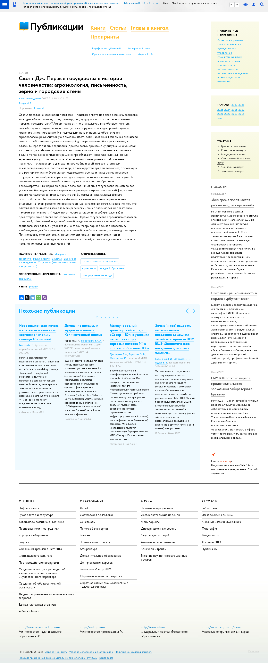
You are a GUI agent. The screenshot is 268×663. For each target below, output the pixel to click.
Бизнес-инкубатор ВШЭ (95, 569)
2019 (234, 114)
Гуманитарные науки (233, 146)
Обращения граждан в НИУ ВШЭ (40, 549)
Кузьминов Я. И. (164, 359)
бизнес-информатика (230, 40)
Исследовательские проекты (160, 515)
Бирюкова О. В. (137, 354)
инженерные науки (229, 61)
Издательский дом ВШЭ (217, 515)
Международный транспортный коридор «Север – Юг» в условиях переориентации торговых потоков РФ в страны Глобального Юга (129, 336)
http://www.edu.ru (153, 627)
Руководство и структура (36, 515)
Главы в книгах (150, 27)
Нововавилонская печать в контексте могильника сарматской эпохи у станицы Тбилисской (39, 332)
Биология (57, 258)
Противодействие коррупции (39, 562)
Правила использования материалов (111, 54)
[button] (97, 317)
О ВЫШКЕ (26, 501)
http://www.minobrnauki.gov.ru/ (39, 627)
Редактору (253, 651)
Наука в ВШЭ (145, 54)
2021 (220, 114)
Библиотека (210, 508)
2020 (227, 114)
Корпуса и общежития (34, 535)
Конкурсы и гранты (153, 549)
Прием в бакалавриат (94, 528)
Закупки (24, 542)
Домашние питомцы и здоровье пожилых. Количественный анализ (83, 330)
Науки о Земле (41, 258)
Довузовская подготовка (97, 515)
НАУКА (146, 501)
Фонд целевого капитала (35, 555)
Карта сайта (106, 658)
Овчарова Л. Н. (182, 359)
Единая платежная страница (37, 604)
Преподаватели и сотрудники (39, 528)
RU (232, 4)
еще (220, 118)
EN (237, 4)
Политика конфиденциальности (133, 652)
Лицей (84, 508)
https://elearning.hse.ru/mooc (221, 627)
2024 (227, 109)
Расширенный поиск (138, 48)
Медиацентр (210, 535)
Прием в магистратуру (95, 542)
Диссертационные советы (158, 528)
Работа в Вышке (29, 611)
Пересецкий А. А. (91, 340)
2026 (241, 104)
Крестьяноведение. (30, 98)
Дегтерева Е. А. (118, 354)
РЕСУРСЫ (209, 501)
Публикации (56, 26)
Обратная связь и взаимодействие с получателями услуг (104, 584)
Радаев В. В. (161, 362)
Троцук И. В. (25, 103)
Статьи (118, 27)
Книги (98, 27)
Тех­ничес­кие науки (232, 171)
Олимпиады (87, 522)
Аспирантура (88, 549)
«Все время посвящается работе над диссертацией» (232, 202)
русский (33, 286)
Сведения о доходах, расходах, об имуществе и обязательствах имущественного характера (42, 573)
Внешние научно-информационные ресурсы (164, 557)
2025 (220, 109)
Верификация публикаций (106, 48)
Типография (210, 528)
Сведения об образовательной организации (40, 585)
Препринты (104, 36)
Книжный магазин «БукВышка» (221, 522)
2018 (241, 114)
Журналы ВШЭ (211, 542)
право (221, 77)
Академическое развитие (158, 542)
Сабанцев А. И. (118, 358)
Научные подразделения (157, 508)
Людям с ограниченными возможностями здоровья (46, 596)
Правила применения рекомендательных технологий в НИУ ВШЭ (58, 658)
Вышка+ (85, 535)
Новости (219, 187)
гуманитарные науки (229, 57)
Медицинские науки (233, 154)
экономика (224, 81)
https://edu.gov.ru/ (92, 627)
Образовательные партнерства (101, 576)
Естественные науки (233, 150)
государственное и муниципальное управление (229, 48)
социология (233, 77)
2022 (241, 109)
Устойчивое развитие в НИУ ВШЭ (41, 522)
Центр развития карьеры (96, 562)
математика (224, 73)
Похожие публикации (47, 310)
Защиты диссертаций (155, 535)
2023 (234, 109)
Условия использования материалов (91, 652)
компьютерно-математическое (227, 67)
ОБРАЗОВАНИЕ (92, 501)
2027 (234, 104)
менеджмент (240, 73)
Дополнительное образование (100, 555)
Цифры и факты (29, 508)
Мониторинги (150, 522)
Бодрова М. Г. (26, 345)
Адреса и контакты (56, 652)
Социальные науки (232, 167)
